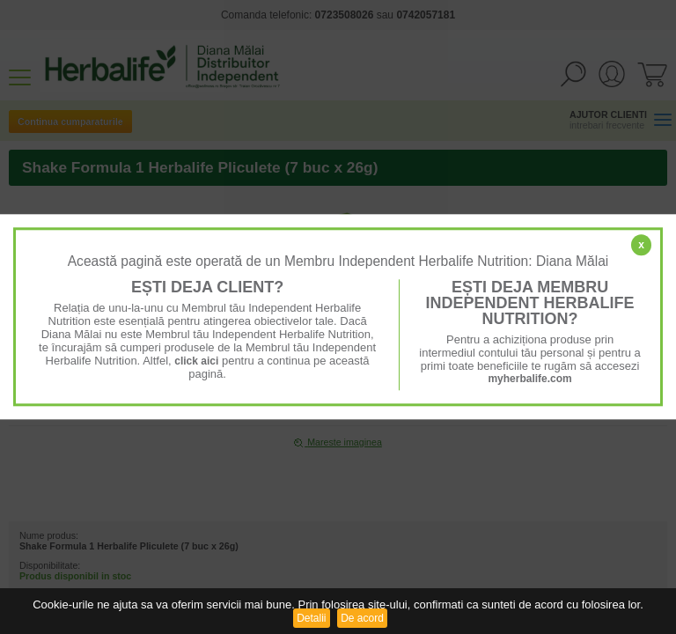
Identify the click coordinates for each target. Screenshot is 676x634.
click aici (196, 361)
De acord (362, 618)
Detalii (311, 618)
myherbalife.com (529, 378)
